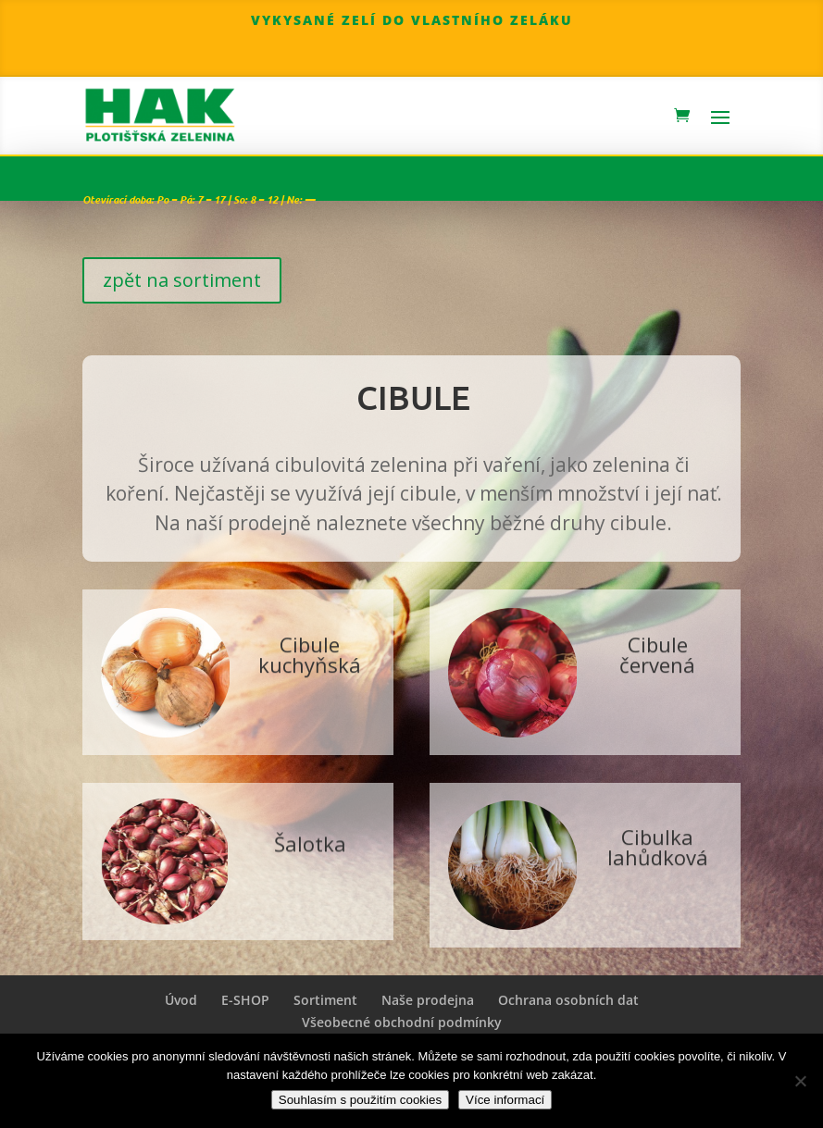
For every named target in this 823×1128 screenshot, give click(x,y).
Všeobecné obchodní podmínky (402, 1022)
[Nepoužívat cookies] (800, 1081)
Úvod (181, 1000)
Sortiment (325, 1000)
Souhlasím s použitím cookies (360, 1100)
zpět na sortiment (182, 279)
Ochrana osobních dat (568, 1000)
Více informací (505, 1100)
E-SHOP (245, 1000)
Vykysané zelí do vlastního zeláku (412, 20)
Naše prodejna (427, 1000)
